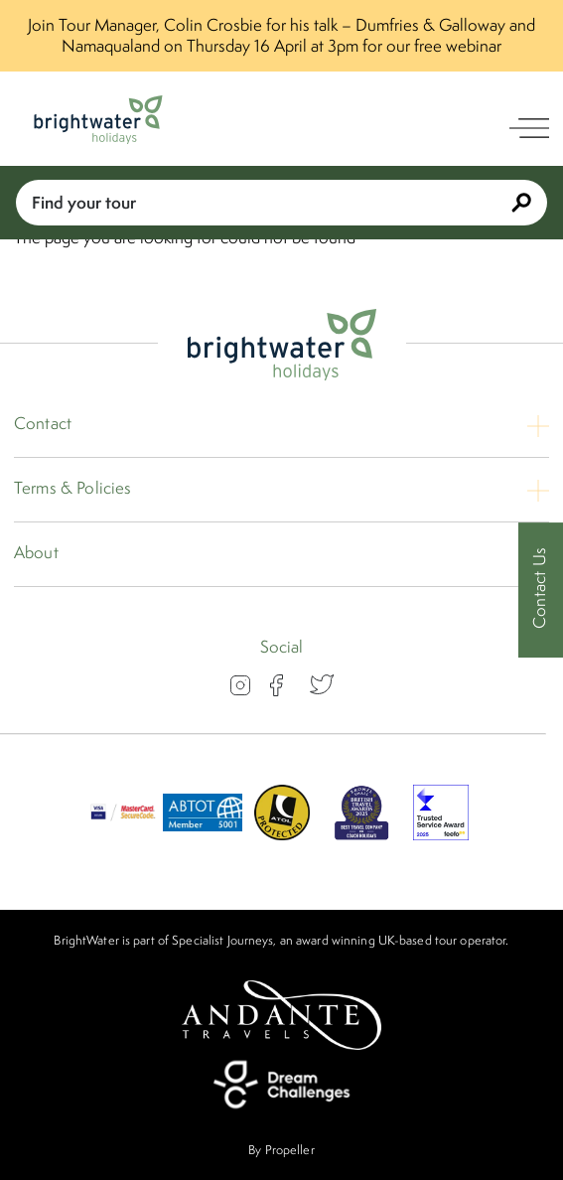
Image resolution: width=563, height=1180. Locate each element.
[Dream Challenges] (282, 1084)
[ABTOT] (202, 834)
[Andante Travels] (282, 1015)
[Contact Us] (540, 590)
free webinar (457, 46)
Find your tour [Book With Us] (281, 202)
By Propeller (281, 1149)
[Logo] (98, 119)
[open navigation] (529, 128)
